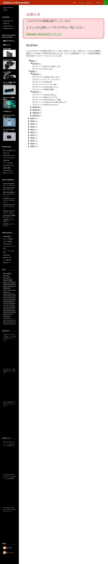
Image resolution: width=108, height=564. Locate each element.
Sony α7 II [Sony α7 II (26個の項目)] (6, 276)
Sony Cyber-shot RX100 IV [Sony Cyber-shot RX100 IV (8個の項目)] (9, 307)
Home (74, 2)
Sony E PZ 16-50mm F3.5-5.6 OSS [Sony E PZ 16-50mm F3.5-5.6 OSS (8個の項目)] (11, 303)
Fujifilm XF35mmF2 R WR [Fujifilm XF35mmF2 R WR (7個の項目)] (9, 312)
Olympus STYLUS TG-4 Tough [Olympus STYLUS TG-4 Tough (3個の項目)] (9, 324)
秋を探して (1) (7, 257)
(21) (36, 72)
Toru (4, 226)
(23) (36, 135)
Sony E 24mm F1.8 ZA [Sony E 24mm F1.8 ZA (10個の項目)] (9, 294)
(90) (36, 141)
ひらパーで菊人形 (8, 239)
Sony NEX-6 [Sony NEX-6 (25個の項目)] (7, 278)
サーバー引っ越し (50, 84)
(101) (37, 146)
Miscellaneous (7, 28)
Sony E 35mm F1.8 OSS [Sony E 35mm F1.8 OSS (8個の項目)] (8, 305)
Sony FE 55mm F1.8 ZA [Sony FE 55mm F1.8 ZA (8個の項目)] (8, 309)
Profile (98, 2)
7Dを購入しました (8, 219)
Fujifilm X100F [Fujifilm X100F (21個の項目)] (8, 280)
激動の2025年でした (9, 41)
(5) (41, 92)
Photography (6, 21)
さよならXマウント (8, 60)
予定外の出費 (7, 49)
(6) (41, 74)
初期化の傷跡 (49, 89)
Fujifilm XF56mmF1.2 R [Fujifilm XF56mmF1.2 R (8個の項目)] (8, 301)
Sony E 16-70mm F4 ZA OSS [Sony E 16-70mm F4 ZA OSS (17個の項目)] (11, 282)
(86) (36, 144)
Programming (7, 26)
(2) (36, 61)
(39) (36, 118)
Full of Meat (6, 255)
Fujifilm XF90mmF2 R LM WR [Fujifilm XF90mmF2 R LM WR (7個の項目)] (10, 310)
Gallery (89, 2)
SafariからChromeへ (51, 105)
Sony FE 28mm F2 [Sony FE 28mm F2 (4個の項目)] (7, 318)
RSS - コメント (8, 552)
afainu (5, 221)
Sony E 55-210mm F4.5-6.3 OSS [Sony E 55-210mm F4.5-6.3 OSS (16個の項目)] (13, 286)
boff (11, 212)
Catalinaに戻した (50, 95)
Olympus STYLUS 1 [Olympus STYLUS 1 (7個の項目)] (8, 314)
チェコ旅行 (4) (7, 260)
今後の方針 (48, 82)
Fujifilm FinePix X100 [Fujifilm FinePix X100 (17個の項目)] (9, 284)
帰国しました (7, 45)
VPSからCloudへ (7, 244)
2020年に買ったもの (51, 77)
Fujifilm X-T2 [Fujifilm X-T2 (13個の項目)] (7, 288)
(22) (36, 121)
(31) (36, 132)
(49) (36, 138)
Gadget (5, 23)
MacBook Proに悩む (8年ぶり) (55, 102)
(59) (36, 127)
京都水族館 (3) (7, 236)
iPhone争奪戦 (7, 72)
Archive (81, 2)
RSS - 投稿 (7, 547)
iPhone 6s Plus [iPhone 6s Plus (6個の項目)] (6, 316)
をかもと (8, 217)
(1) (41, 110)
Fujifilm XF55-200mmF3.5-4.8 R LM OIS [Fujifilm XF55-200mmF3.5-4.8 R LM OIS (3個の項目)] (11, 322)
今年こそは (48, 69)
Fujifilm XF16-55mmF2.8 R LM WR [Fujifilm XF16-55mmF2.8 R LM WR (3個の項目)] (10, 320)
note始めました (7, 111)
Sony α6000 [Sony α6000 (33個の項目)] (7, 273)
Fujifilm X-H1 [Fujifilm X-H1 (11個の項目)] (6, 292)
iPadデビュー (6, 262)
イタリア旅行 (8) (7, 241)
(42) (36, 130)
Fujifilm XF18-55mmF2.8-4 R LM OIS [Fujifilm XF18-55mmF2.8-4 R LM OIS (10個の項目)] (13, 296)
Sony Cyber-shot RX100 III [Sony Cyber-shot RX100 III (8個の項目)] (9, 299)
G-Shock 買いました (51, 87)
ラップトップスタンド (52, 79)
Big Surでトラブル (50, 97)
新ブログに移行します (52, 66)
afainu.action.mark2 (16, 2)
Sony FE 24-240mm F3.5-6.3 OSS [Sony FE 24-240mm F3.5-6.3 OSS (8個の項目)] (11, 297)
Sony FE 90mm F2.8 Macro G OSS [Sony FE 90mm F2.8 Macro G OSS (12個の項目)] (12, 290)
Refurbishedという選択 (52, 100)
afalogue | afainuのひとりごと (44, 33)
